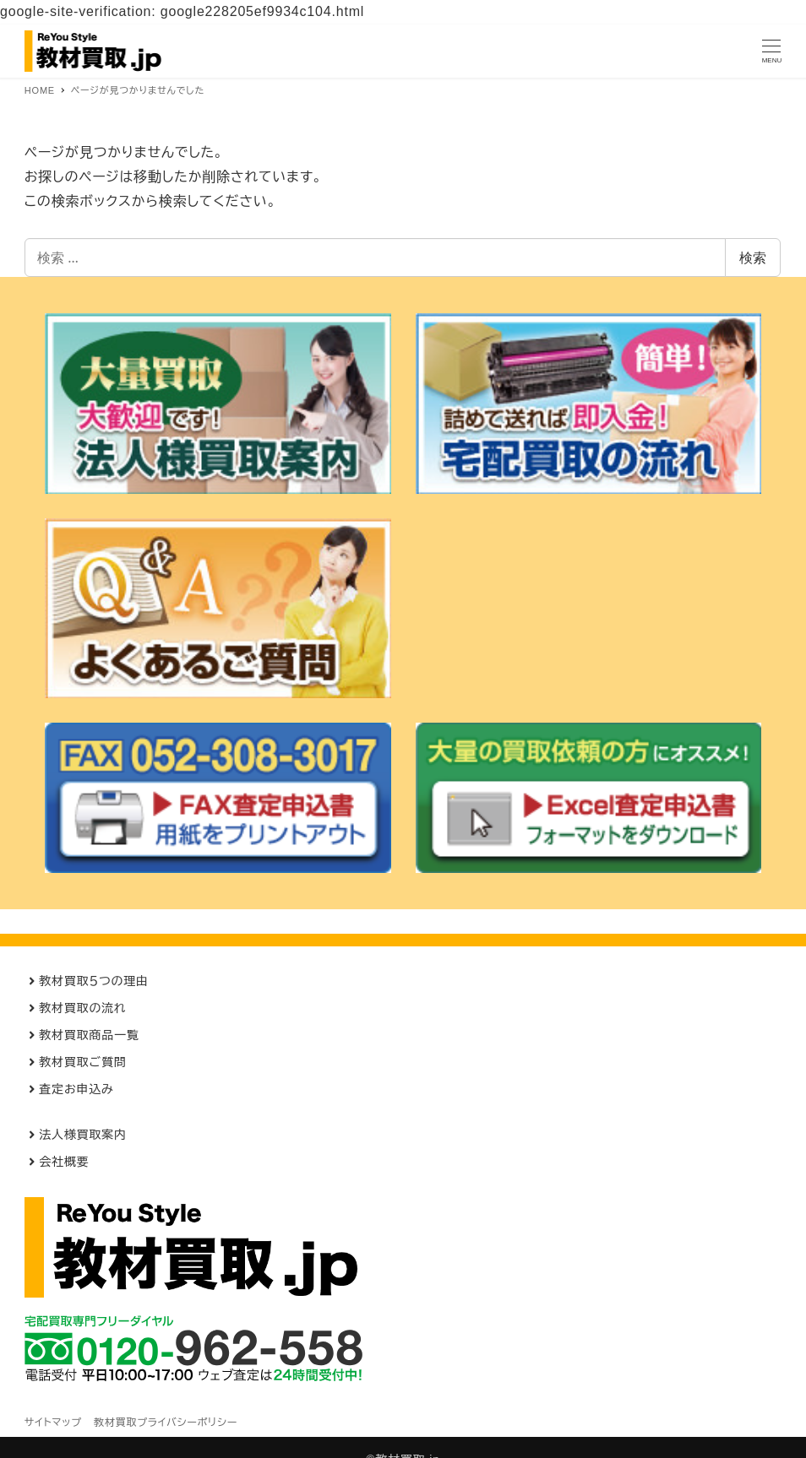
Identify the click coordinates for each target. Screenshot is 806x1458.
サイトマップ (53, 1422)
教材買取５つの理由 (94, 981)
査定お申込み (76, 1089)
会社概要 (64, 1161)
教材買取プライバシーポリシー (165, 1422)
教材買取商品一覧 (89, 1035)
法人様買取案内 (83, 1134)
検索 (752, 257)
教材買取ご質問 (82, 1062)
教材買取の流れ (82, 1008)
